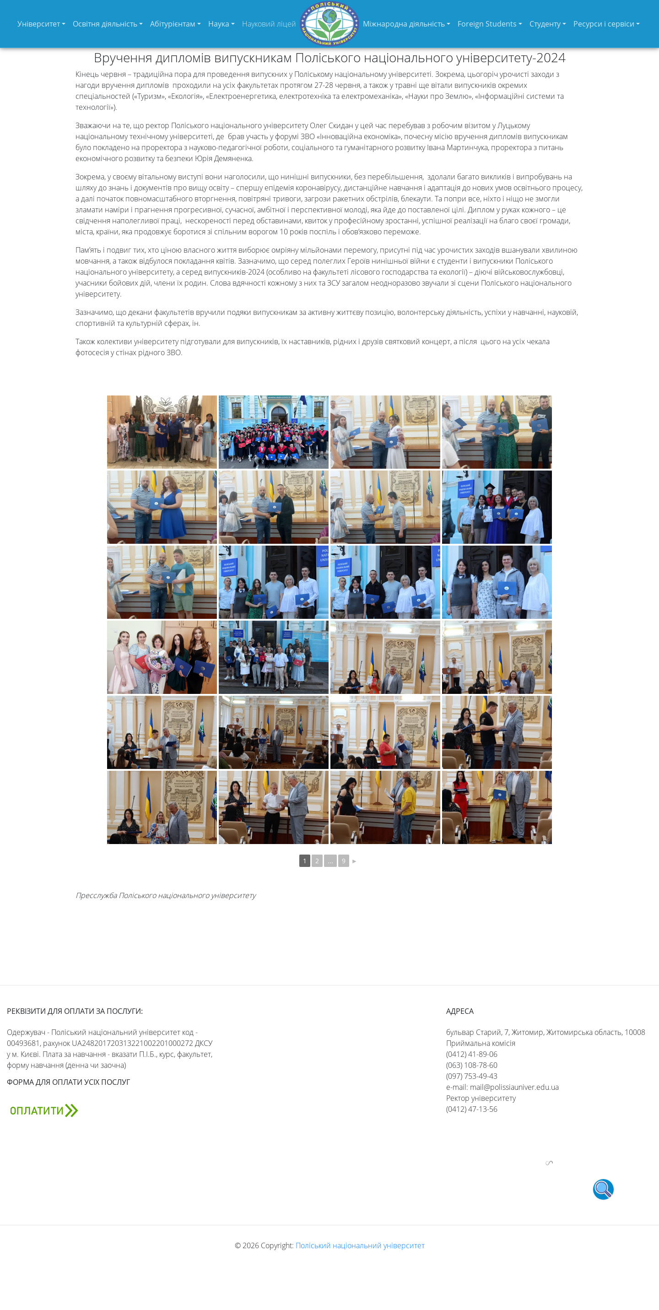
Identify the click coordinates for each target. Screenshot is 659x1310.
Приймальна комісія (480, 1043)
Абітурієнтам (172, 24)
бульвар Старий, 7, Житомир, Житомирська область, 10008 (545, 1032)
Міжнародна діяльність (404, 24)
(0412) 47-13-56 (471, 1109)
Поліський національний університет (360, 1245)
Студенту (545, 24)
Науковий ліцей (269, 24)
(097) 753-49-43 (471, 1076)
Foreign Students (487, 24)
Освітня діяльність (105, 24)
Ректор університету (481, 1098)
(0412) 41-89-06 (471, 1054)
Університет (38, 24)
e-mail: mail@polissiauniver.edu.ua (502, 1087)
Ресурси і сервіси (603, 24)
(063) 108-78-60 (471, 1065)
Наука (218, 24)
